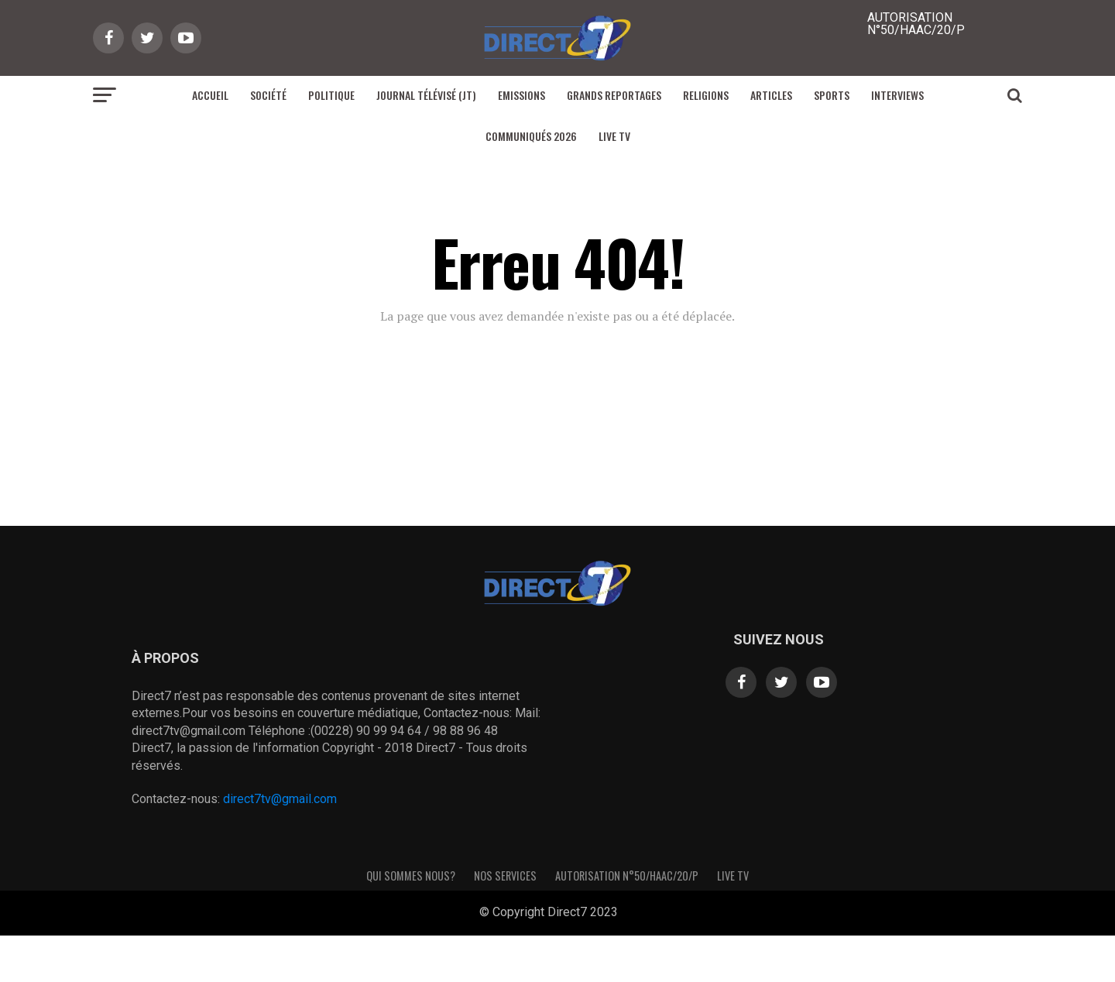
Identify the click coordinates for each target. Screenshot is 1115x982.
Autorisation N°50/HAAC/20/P (626, 875)
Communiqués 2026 (531, 136)
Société (268, 95)
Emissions (521, 95)
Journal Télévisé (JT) (426, 95)
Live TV (614, 136)
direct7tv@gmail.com (280, 798)
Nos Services (505, 875)
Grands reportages (614, 95)
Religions (706, 95)
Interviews (897, 95)
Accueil (210, 95)
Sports (831, 95)
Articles (771, 95)
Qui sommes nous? (410, 875)
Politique (331, 95)
